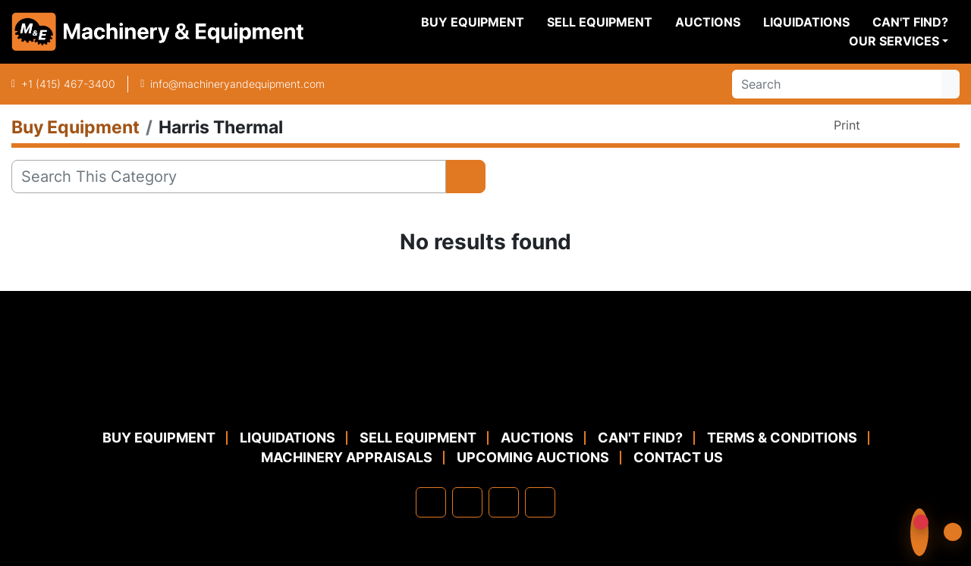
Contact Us (678, 457)
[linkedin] (467, 502)
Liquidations (806, 22)
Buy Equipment (472, 22)
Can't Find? (910, 22)
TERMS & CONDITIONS (782, 438)
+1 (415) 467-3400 (68, 83)
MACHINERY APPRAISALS (346, 457)
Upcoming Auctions (533, 457)
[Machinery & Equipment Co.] (485, 391)
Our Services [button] (894, 40)
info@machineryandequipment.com (237, 83)
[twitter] (504, 502)
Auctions (707, 22)
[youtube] (540, 502)
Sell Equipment (599, 22)
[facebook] (431, 502)
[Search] (836, 84)
